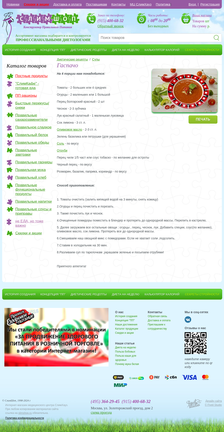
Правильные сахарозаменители (31, 117)
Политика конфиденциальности (24, 418)
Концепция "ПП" (125, 320)
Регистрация (210, 4)
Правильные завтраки (26, 152)
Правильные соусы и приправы (33, 211)
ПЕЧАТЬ (203, 119)
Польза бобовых (125, 351)
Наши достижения (126, 324)
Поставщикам (96, 4)
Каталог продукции (126, 328)
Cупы (96, 59)
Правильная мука (30, 170)
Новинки (13, 4)
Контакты (118, 4)
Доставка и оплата (67, 4)
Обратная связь (157, 316)
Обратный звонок (111, 26)
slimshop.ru (25, 413)
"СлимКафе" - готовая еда (27, 85)
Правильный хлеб (30, 177)
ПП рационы (26, 95)
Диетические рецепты (72, 59)
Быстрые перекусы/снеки (32, 105)
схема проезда (101, 412)
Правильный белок (31, 135)
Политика (163, 4)
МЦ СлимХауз (141, 4)
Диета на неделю (125, 347)
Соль (60, 143)
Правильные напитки (33, 201)
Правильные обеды (32, 142)
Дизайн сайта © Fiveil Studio (213, 402)
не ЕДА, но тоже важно (29, 223)
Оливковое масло (69, 129)
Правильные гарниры (33, 162)
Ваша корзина (202, 15)
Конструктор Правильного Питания (47, 27)
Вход (193, 4)
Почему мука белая (127, 364)
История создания (126, 316)
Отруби (62, 150)
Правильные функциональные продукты (30, 189)
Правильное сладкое (33, 127)
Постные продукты (31, 76)
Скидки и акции (36, 4)
